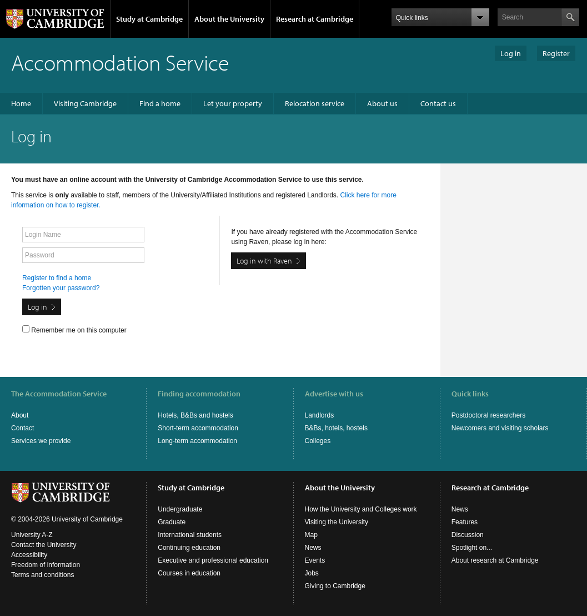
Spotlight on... (471, 548)
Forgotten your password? (60, 288)
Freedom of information (45, 565)
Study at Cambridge (149, 19)
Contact (22, 428)
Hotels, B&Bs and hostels (195, 415)
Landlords (319, 415)
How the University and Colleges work (361, 509)
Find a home (159, 103)
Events (315, 560)
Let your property (232, 103)
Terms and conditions (42, 575)
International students (190, 535)
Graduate (171, 522)
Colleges (318, 441)
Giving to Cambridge (335, 586)
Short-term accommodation (198, 428)
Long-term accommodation (197, 441)
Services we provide (41, 441)
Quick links (470, 394)
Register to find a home (56, 278)
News (313, 548)
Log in (510, 53)
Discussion (467, 535)
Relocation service (314, 103)
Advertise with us (334, 394)
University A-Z (32, 535)
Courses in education (189, 573)
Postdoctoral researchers (488, 415)
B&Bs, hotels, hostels (336, 428)
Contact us (438, 103)
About (19, 415)
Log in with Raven (264, 261)
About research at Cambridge (495, 560)
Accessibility (29, 555)
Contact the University (43, 545)
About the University (229, 19)
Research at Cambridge (314, 19)
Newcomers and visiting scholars (500, 428)
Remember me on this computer (74, 329)
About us (382, 103)
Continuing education (189, 548)
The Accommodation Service (59, 394)
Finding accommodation (199, 394)
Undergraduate (180, 509)
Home (21, 103)
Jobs (312, 573)
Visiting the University (337, 522)
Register (556, 53)
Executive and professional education (213, 560)
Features (464, 522)
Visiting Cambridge (85, 103)
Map (311, 535)
